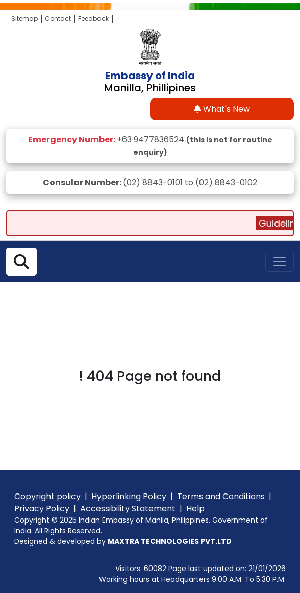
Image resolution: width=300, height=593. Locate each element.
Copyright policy (47, 496)
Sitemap (24, 18)
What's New (222, 109)
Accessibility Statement (128, 508)
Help (195, 508)
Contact (58, 18)
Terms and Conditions (221, 496)
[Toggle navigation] (279, 262)
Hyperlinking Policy (128, 496)
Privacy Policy (41, 508)
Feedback (93, 18)
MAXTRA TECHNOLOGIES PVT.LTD (170, 541)
